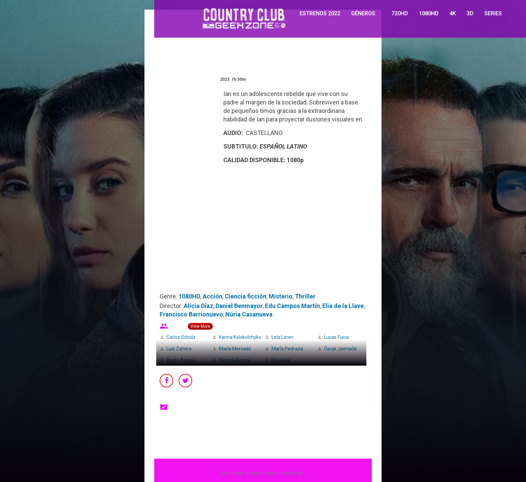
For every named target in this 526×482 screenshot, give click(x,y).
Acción (212, 296)
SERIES (493, 13)
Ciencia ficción (245, 296)
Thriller (305, 296)
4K (452, 13)
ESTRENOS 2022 (320, 13)
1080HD (429, 13)
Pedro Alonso (180, 360)
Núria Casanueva (248, 314)
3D (470, 13)
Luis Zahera (178, 348)
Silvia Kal (280, 360)
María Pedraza (287, 348)
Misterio (280, 296)
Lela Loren (282, 337)
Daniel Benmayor (239, 305)
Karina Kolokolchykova (242, 337)
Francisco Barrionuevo (191, 314)
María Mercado (235, 348)
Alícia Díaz (198, 305)
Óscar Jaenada (340, 348)
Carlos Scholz (181, 337)
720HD (399, 13)
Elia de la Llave (343, 305)
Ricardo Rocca (234, 360)
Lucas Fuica (336, 337)
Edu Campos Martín (292, 305)
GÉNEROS (363, 13)
